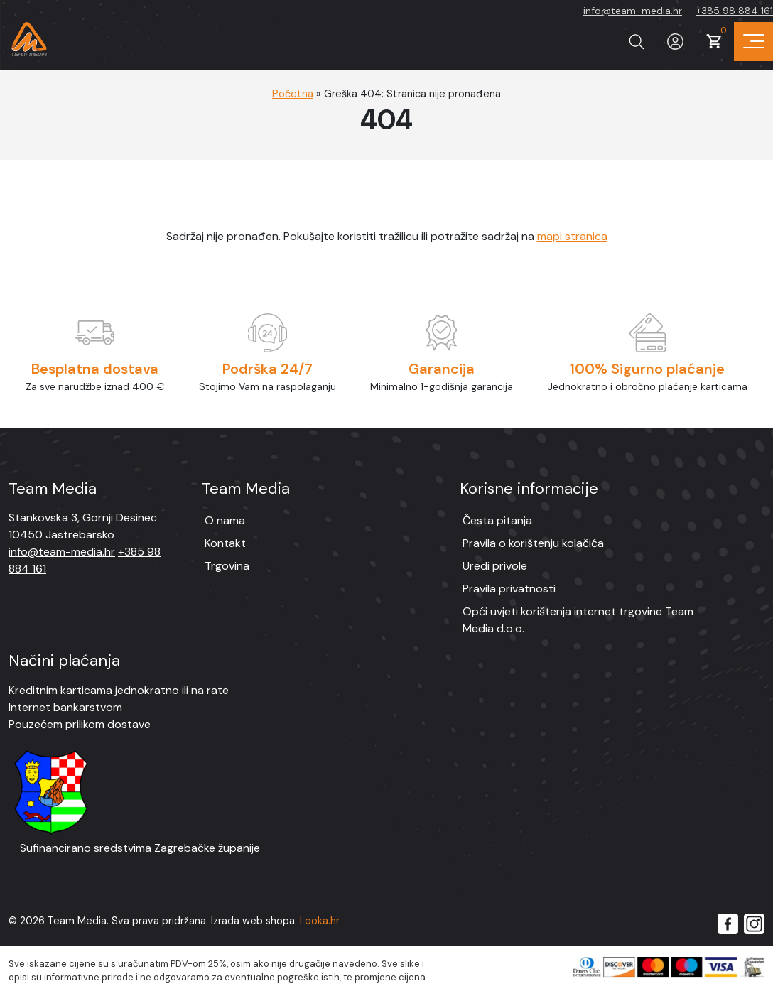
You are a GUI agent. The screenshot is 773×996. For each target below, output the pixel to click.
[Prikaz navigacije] (753, 41)
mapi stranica (572, 236)
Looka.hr (320, 920)
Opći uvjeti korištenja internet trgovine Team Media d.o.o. (578, 620)
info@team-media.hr (632, 10)
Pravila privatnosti (509, 588)
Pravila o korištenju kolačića (533, 543)
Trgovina (227, 565)
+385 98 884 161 (734, 10)
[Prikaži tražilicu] (636, 41)
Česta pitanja (497, 520)
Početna (292, 93)
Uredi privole (495, 565)
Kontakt (225, 543)
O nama (225, 520)
